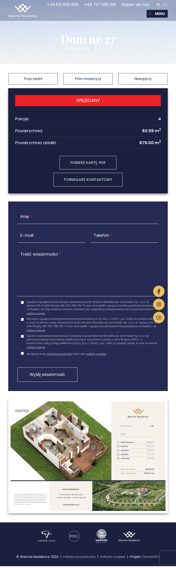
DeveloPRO (151, 558)
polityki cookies (96, 355)
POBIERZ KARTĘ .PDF (88, 162)
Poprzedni (33, 78)
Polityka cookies (112, 558)
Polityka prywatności (79, 558)
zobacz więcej (36, 314)
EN (165, 4)
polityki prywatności (59, 355)
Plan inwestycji (88, 78)
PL (158, 4)
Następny (143, 78)
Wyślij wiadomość (49, 376)
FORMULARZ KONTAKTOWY (88, 180)
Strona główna (76, 48)
